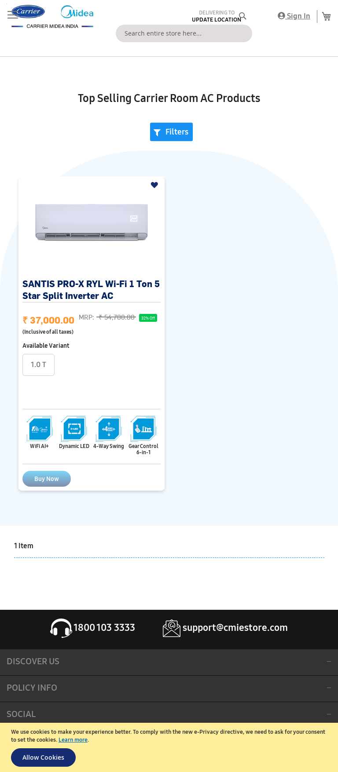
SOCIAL (21, 714)
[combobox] (184, 33)
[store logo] (51, 17)
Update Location (216, 19)
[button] (155, 185)
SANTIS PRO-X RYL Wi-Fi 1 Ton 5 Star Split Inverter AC (91, 289)
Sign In (294, 16)
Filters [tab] (176, 132)
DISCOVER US (33, 661)
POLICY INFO (32, 687)
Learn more (73, 739)
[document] (170, 747)
